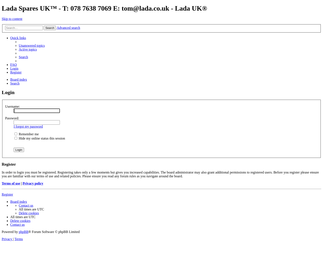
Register (7, 194)
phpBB (23, 232)
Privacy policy (33, 183)
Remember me (26, 134)
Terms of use (11, 183)
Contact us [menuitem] (26, 205)
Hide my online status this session (39, 138)
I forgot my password (28, 126)
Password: (12, 118)
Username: (12, 106)
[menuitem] (32, 45)
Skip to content (12, 19)
